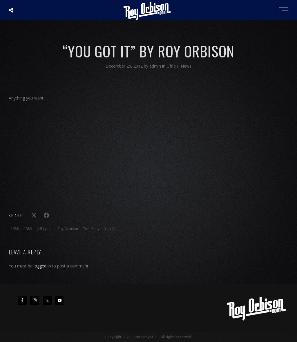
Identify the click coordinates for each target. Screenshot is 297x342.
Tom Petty (91, 228)
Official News (178, 66)
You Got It (112, 228)
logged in (42, 266)
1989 (28, 228)
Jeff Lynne (44, 228)
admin (155, 66)
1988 (15, 228)
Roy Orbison (67, 228)
